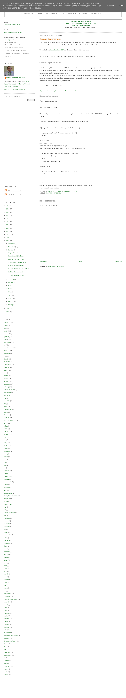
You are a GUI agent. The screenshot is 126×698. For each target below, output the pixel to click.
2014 (8, 222)
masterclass (7, 476)
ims (5, 356)
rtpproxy (6, 434)
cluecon (6, 367)
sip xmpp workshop (10, 641)
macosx (6, 473)
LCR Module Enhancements (17, 262)
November (11, 247)
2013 (8, 225)
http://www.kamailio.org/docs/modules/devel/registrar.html (58, 91)
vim (5, 437)
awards (6, 376)
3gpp (5, 507)
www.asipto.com (9, 40)
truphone (6, 417)
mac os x (6, 431)
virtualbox (7, 666)
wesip (5, 672)
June (9, 289)
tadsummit (7, 652)
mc (5, 591)
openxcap (7, 613)
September (11, 279)
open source (7, 364)
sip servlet (7, 638)
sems (5, 373)
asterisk (6, 350)
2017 (8, 212)
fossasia (6, 557)
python (6, 621)
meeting (6, 479)
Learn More (111, 6)
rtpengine (7, 487)
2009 (8, 238)
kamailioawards (9, 390)
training (6, 387)
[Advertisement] (13, 143)
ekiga (5, 546)
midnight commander (10, 599)
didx (5, 538)
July (9, 285)
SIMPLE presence (9, 420)
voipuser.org (8, 504)
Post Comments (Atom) (56, 266)
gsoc (5, 563)
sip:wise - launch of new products (18, 269)
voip (5, 325)
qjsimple (6, 624)
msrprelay (7, 602)
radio (5, 630)
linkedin (6, 580)
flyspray (6, 554)
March (10, 298)
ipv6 (5, 568)
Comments (9, 194)
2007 (8, 309)
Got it (121, 6)
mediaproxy (7, 593)
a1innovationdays (9, 512)
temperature (7, 655)
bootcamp (7, 518)
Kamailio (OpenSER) (57, 50)
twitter (6, 663)
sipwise (6, 415)
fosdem (6, 378)
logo (5, 582)
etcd (5, 549)
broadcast (7, 521)
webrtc (6, 334)
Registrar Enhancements (15, 272)
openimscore (8, 409)
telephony (7, 384)
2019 (8, 206)
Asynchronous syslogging (16, 265)
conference (7, 395)
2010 (8, 234)
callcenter (7, 524)
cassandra (7, 526)
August (10, 282)
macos (6, 588)
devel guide (7, 535)
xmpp (5, 443)
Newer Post (43, 262)
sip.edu (6, 644)
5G (5, 510)
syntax (6, 501)
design (6, 532)
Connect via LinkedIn (11, 86)
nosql (5, 607)
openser (57, 193)
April (10, 295)
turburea (6, 661)
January (11, 305)
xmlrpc (6, 674)
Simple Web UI (13, 253)
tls (4, 658)
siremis (6, 359)
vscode (6, 669)
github (6, 426)
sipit (5, 647)
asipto (6, 331)
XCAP (6, 423)
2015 (8, 218)
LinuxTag (7, 401)
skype (5, 406)
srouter (6, 370)
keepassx (6, 471)
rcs (5, 404)
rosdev (6, 412)
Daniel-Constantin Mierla (16, 78)
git (4, 459)
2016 (8, 215)
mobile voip (7, 482)
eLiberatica (7, 543)
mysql (6, 605)
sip (5, 328)
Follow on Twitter (23, 84)
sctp (5, 490)
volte (5, 339)
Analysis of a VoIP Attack (16, 259)
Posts (7, 190)
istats (5, 571)
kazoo (6, 429)
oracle (6, 616)
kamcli (6, 574)
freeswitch (7, 362)
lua (5, 585)
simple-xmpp (8, 493)
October (11, 250)
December (11, 243)
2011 (8, 231)
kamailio (49, 193)
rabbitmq (6, 627)
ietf (5, 462)
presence (6, 619)
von (5, 398)
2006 (8, 312)
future (6, 560)
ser (5, 345)
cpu (5, 529)
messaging (7, 596)
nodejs (6, 484)
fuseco (6, 457)
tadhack (6, 649)
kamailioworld (8, 348)
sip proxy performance (11, 635)
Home (81, 262)
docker (6, 448)
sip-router (7, 342)
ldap (5, 577)
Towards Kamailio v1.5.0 (16, 275)
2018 (8, 209)
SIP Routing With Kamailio (12, 25)
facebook (7, 552)
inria (5, 566)
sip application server (10, 496)
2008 (8, 241)
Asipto (14, 84)
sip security (7, 392)
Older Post (119, 262)
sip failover (7, 633)
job (5, 468)
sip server (7, 353)
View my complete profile (14, 90)
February (11, 301)
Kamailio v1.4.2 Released (16, 256)
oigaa (5, 610)
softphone (7, 498)
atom (5, 515)
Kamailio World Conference (13, 32)
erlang (6, 454)
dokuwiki (7, 540)
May (9, 292)
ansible (6, 445)
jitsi (5, 465)
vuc (5, 440)
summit (6, 381)
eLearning (7, 451)
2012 (8, 228)
